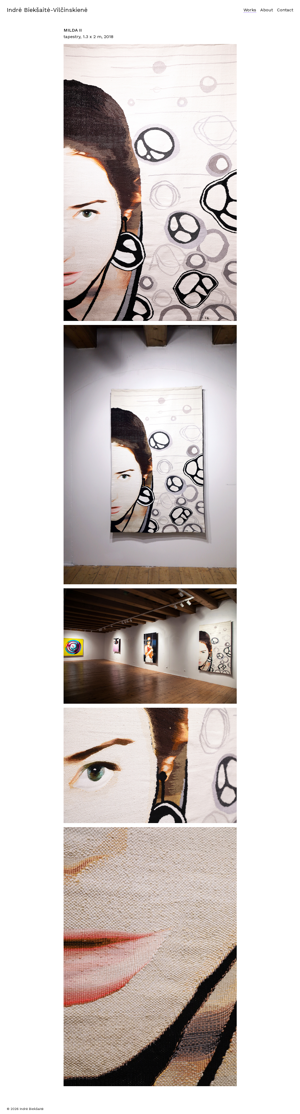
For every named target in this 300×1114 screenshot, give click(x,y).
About (266, 9)
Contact (285, 9)
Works (249, 9)
